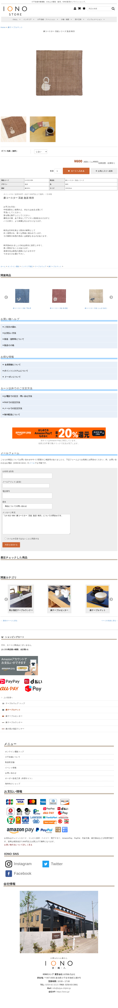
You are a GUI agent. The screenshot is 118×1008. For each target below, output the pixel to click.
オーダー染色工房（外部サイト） (19, 783)
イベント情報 (10, 773)
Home (3, 27)
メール (32, 463)
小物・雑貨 (65, 19)
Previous (6, 297)
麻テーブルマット (15, 27)
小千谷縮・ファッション (46, 19)
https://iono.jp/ (63, 997)
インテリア (27, 19)
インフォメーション (94, 19)
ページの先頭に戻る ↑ (109, 625)
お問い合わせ (10, 778)
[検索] (113, 9)
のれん (15, 19)
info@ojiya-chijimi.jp (61, 993)
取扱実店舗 (9, 767)
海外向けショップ (12, 788)
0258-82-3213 (51, 990)
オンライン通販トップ (14, 756)
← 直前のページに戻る (9, 625)
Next (111, 297)
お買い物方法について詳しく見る (18, 850)
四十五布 (78, 19)
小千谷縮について (12, 762)
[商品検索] (99, 9)
